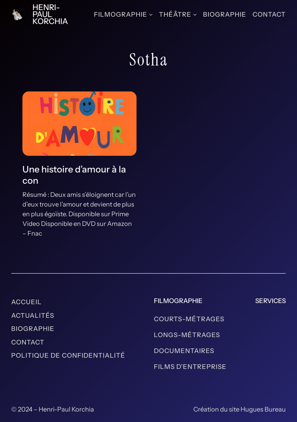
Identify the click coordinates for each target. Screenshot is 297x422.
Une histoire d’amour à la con (74, 175)
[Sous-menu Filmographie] (151, 14)
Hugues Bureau (263, 409)
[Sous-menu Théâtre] (195, 14)
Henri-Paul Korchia (50, 14)
